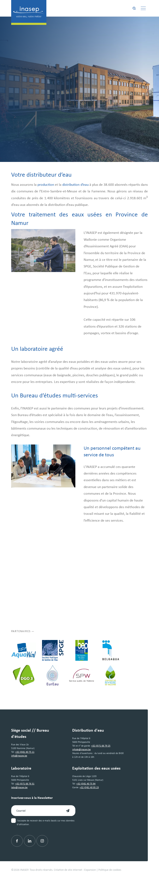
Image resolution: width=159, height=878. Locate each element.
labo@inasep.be (19, 787)
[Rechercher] (134, 8)
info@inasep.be (19, 755)
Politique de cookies (109, 870)
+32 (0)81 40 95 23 (89, 787)
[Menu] (143, 8)
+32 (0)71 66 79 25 (100, 745)
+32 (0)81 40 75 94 (85, 783)
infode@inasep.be (81, 749)
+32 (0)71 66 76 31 (24, 783)
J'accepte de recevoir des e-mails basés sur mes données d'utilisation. (46, 822)
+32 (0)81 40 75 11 (24, 751)
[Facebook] (17, 841)
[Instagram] (42, 841)
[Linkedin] (29, 841)
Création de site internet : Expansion (75, 870)
